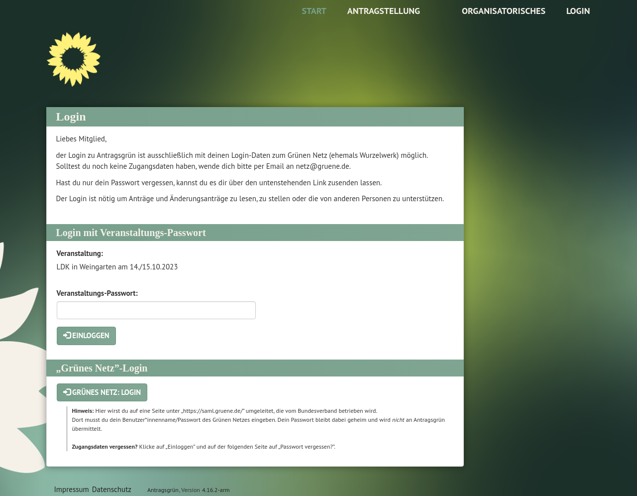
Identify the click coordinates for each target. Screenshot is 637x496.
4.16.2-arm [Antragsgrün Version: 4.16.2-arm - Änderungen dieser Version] (215, 490)
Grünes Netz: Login (102, 392)
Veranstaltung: (80, 253)
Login (578, 10)
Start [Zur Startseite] (314, 10)
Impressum (71, 489)
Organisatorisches (503, 10)
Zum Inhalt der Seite (38, 23)
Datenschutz (111, 489)
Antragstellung (383, 10)
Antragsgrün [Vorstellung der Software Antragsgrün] (163, 490)
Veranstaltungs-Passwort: (97, 293)
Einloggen (86, 335)
